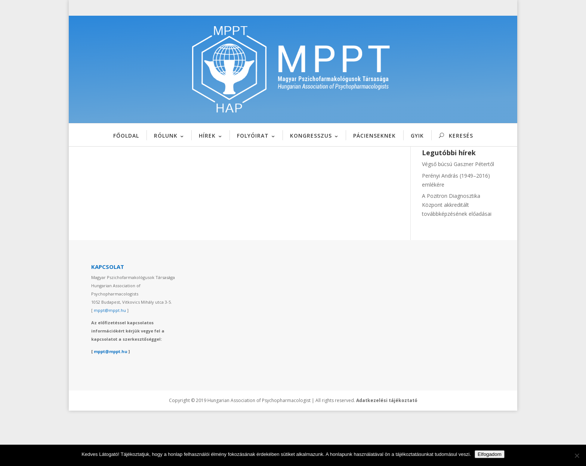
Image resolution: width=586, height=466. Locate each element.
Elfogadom (490, 454)
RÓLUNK (166, 135)
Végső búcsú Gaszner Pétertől (458, 219)
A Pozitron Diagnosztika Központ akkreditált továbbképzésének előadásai (456, 260)
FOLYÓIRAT (253, 135)
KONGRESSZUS (311, 135)
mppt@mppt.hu (110, 366)
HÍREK (207, 135)
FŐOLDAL (126, 135)
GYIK (417, 135)
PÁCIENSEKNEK (374, 135)
